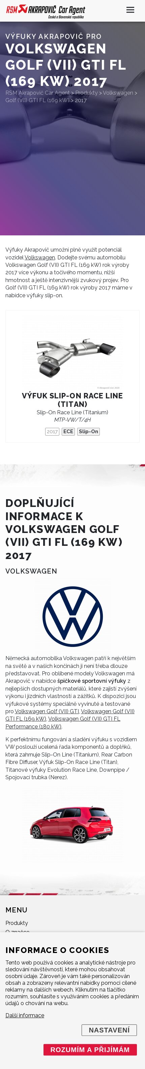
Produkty (16, 923)
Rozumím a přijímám (90, 1049)
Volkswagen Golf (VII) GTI (47, 711)
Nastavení (109, 1030)
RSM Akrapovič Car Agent (37, 93)
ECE (68, 431)
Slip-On (88, 431)
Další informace (24, 1015)
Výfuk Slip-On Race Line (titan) (72, 400)
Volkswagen (40, 257)
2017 (52, 431)
